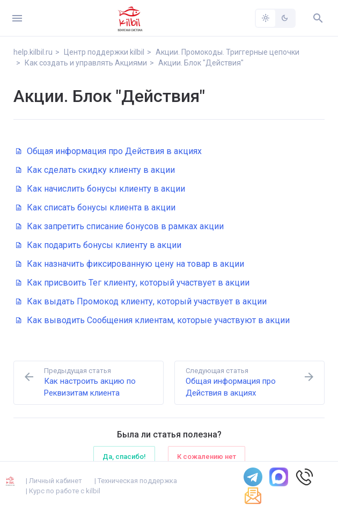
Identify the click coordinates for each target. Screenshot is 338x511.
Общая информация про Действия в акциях (109, 151)
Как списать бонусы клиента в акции (95, 207)
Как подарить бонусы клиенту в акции (98, 245)
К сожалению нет (206, 456)
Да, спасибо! (124, 456)
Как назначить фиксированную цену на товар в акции (130, 264)
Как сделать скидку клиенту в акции (95, 170)
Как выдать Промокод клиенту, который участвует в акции (141, 301)
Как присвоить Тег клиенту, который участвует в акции (132, 283)
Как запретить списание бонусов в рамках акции (120, 226)
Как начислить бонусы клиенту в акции (100, 189)
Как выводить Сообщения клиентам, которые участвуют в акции (153, 320)
